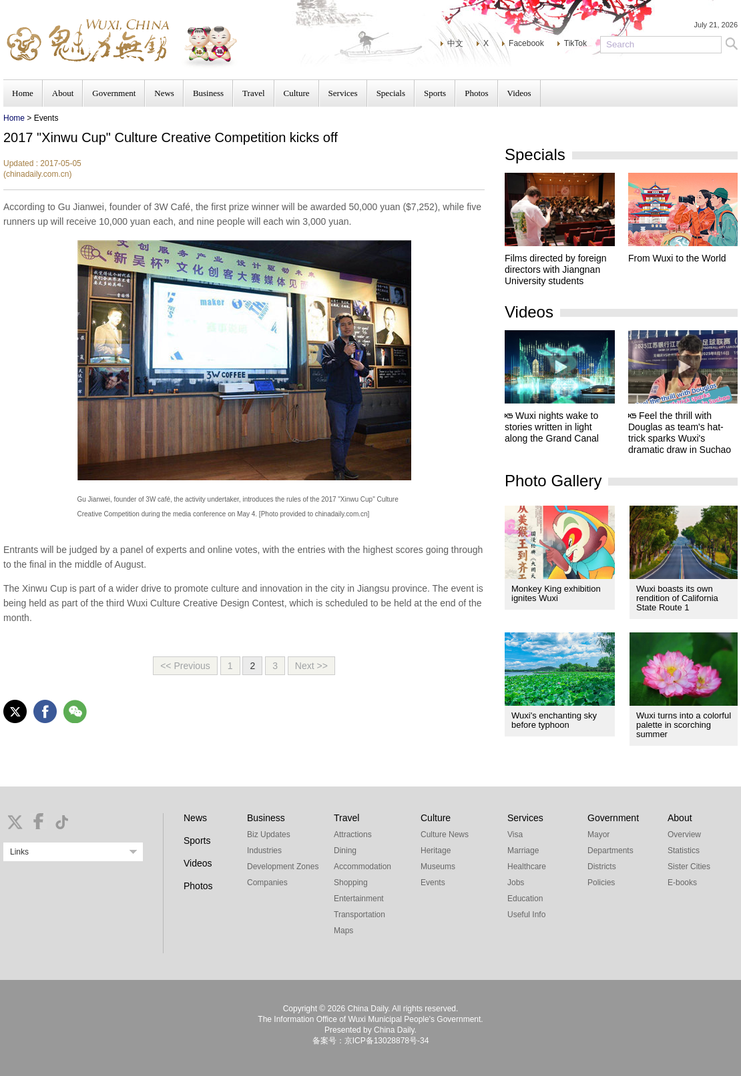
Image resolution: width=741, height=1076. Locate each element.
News (164, 93)
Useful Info (526, 914)
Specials (391, 93)
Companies (267, 882)
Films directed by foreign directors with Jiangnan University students (556, 269)
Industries (264, 850)
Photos (476, 93)
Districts (601, 866)
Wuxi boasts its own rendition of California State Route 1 (677, 598)
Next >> (311, 665)
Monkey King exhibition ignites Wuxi (556, 593)
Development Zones (282, 866)
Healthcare (526, 866)
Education (525, 898)
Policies (601, 882)
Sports (435, 93)
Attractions (353, 834)
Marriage (523, 850)
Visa (515, 834)
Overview (684, 834)
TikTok (575, 43)
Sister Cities (689, 866)
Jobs (515, 882)
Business (208, 93)
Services (343, 93)
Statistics (684, 850)
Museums (438, 866)
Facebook (526, 43)
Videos (519, 93)
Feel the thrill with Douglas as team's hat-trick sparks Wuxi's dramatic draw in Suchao (679, 432)
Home (22, 93)
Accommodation (362, 866)
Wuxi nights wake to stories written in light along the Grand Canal (552, 427)
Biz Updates (268, 834)
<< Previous (185, 665)
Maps (343, 930)
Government (114, 93)
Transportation (359, 914)
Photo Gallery (553, 481)
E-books (682, 882)
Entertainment (359, 898)
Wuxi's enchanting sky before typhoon (554, 720)
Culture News (445, 834)
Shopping (351, 882)
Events (433, 882)
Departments (610, 850)
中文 (455, 43)
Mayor (598, 834)
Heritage (436, 850)
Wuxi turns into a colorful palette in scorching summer (683, 724)
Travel (253, 93)
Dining (345, 850)
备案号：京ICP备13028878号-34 (370, 1040)
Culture (297, 93)
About (63, 93)
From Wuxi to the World (677, 258)
